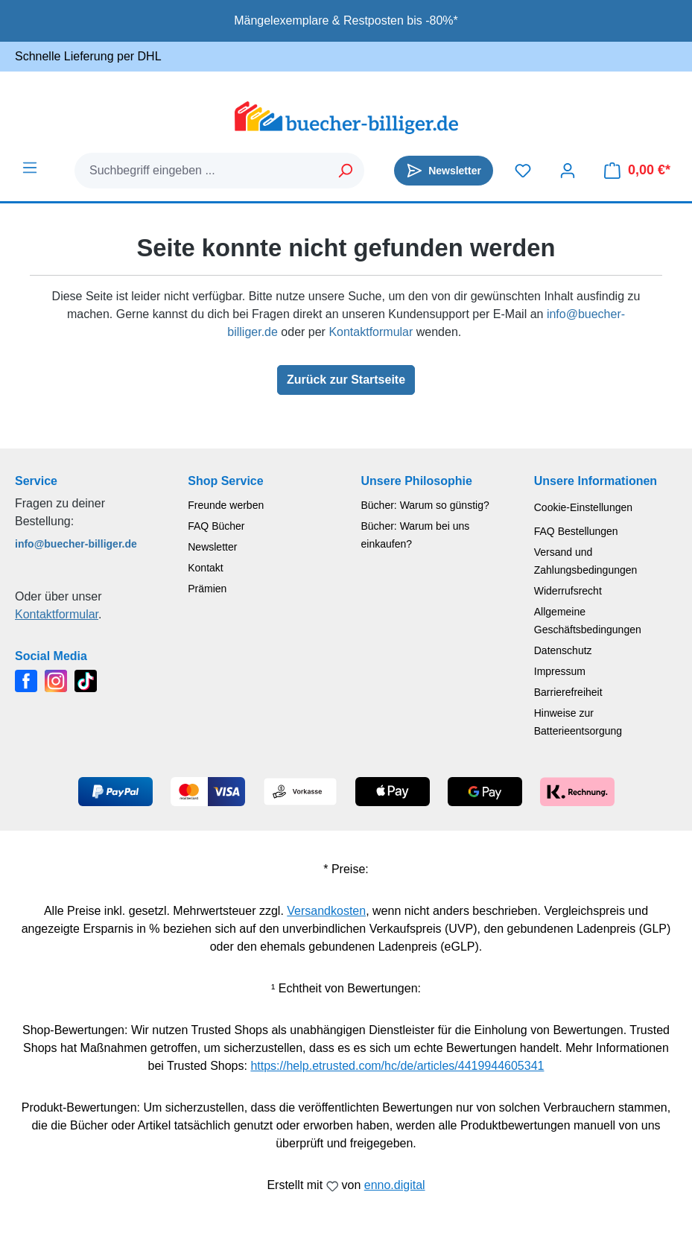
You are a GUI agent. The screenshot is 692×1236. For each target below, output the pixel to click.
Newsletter (212, 547)
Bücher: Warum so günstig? (425, 505)
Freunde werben (226, 505)
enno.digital (394, 1185)
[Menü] (30, 168)
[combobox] (201, 170)
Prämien (207, 589)
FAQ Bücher (216, 526)
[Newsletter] (443, 171)
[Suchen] (346, 170)
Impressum (559, 671)
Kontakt (205, 568)
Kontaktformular (370, 332)
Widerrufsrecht (568, 591)
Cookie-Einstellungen (583, 507)
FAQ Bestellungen (576, 531)
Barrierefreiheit (568, 692)
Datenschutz (563, 650)
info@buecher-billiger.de (76, 544)
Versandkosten (326, 910)
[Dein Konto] (567, 170)
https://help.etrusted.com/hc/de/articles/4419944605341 (397, 1065)
